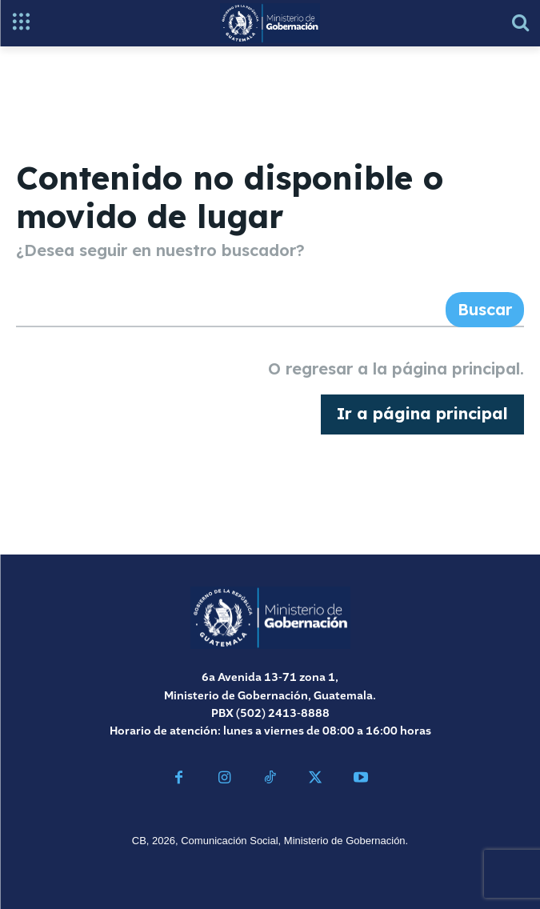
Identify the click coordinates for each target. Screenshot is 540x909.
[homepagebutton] (422, 414)
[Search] (485, 309)
